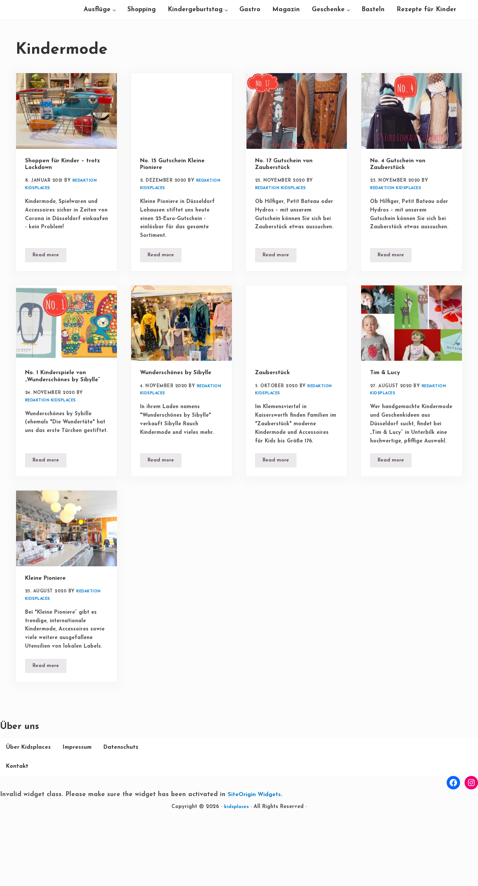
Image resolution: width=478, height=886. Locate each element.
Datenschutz (25, 837)
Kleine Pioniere (48, 635)
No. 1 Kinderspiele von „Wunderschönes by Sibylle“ (59, 423)
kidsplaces (236, 878)
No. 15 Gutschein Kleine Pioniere (176, 202)
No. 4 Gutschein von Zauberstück (401, 202)
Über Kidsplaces (31, 817)
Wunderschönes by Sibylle (180, 416)
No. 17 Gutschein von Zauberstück (287, 202)
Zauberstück (274, 416)
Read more (49, 298)
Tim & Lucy (387, 416)
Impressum (84, 817)
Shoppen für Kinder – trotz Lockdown (58, 202)
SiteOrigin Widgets (257, 865)
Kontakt (68, 837)
